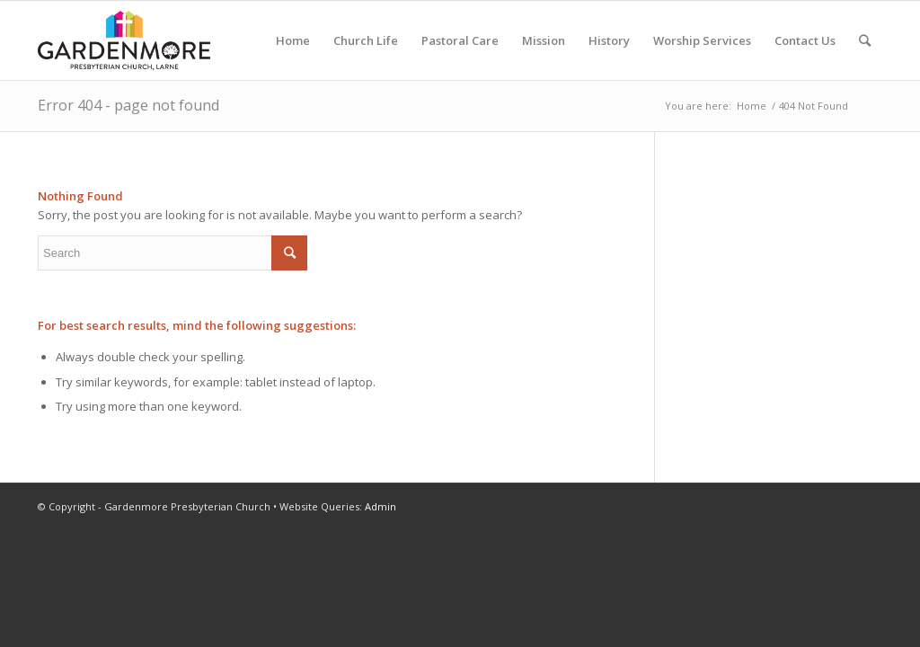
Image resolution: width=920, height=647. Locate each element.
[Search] (864, 40)
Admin (380, 506)
